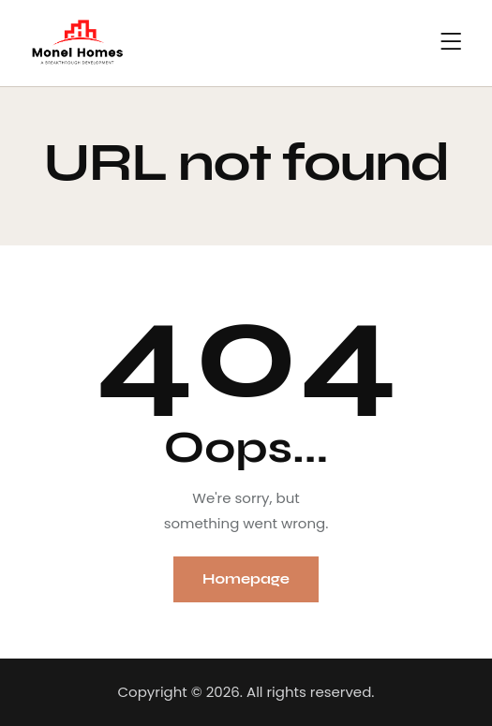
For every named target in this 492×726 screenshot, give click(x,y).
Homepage (246, 578)
